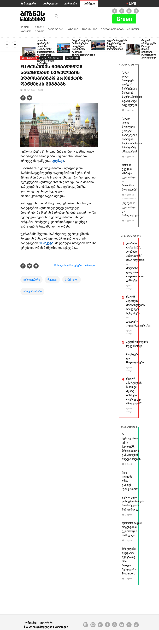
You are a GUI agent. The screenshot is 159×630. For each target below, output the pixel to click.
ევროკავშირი (31, 279)
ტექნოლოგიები (138, 29)
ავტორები (46, 622)
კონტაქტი (30, 622)
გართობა (70, 3)
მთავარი (30, 3)
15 (86, 624)
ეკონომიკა (55, 29)
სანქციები (71, 279)
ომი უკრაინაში (32, 291)
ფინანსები (89, 29)
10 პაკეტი (46, 243)
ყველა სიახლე (26, 29)
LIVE (132, 3)
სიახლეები (50, 3)
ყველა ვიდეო (39, 29)
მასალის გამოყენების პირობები (75, 265)
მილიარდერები (112, 29)
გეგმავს (58, 161)
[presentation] (7, 44)
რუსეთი (52, 279)
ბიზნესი (89, 3)
